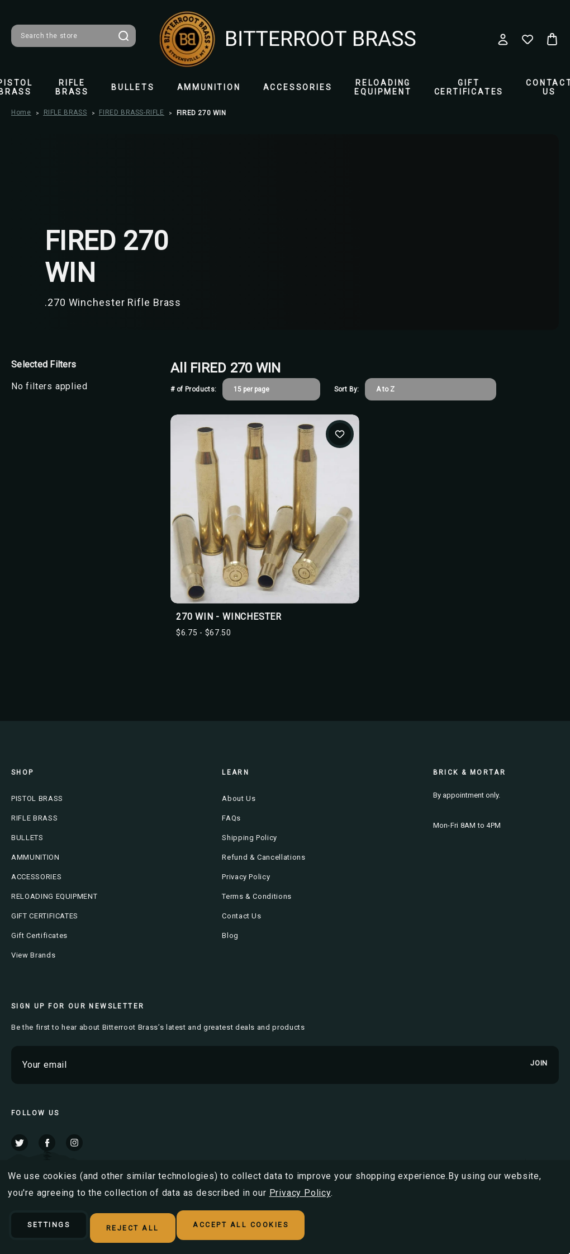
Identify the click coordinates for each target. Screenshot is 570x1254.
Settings (60, 1229)
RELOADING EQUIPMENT (382, 87)
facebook (46, 1142)
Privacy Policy (246, 877)
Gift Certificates (39, 935)
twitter (19, 1142)
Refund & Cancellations (263, 857)
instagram (74, 1142)
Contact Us (242, 916)
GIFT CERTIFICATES (469, 87)
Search (123, 36)
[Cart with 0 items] (552, 39)
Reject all (163, 1229)
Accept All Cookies (293, 1229)
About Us (238, 798)
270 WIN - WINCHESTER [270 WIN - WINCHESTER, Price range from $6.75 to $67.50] (229, 616)
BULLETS (133, 87)
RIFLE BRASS (72, 87)
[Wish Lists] (527, 39)
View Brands (33, 955)
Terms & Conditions (257, 896)
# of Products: (193, 389)
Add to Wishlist (339, 434)
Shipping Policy (249, 837)
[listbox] (271, 389)
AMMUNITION (209, 87)
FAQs (231, 818)
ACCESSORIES (297, 87)
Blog (230, 935)
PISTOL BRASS (37, 798)
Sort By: (346, 389)
